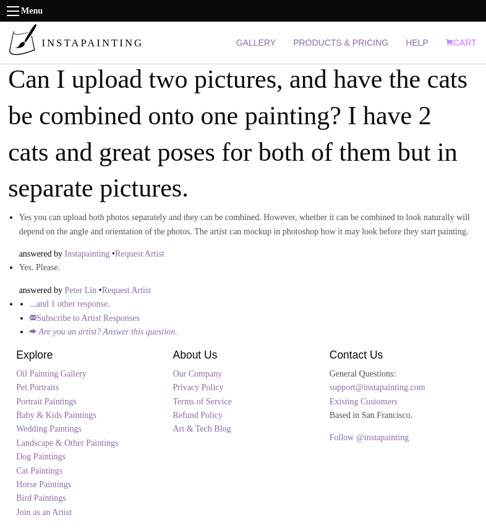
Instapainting (87, 253)
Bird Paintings (41, 498)
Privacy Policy (198, 387)
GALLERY (256, 43)
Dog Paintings (41, 456)
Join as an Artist (44, 512)
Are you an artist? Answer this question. (103, 331)
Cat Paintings (39, 470)
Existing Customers (364, 401)
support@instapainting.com (377, 387)
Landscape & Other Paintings (67, 443)
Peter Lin (81, 290)
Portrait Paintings (46, 401)
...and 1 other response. (69, 304)
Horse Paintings (43, 484)
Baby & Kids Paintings (56, 415)
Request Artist (139, 253)
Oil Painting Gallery (51, 373)
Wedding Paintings (49, 428)
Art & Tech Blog (202, 428)
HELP (417, 43)
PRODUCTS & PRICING (340, 43)
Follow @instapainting (369, 437)
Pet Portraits (37, 387)
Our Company (198, 373)
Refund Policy (198, 415)
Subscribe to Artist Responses (85, 318)
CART (461, 43)
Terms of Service (202, 401)
